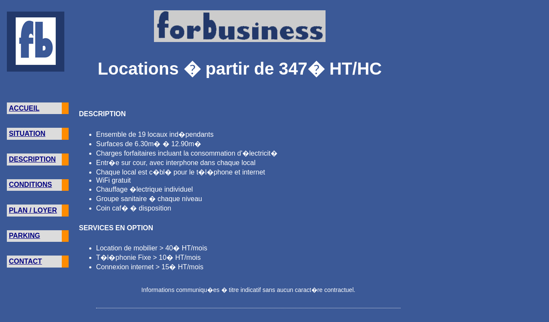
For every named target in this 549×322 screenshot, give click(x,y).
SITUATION (27, 133)
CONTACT (25, 261)
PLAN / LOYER (33, 210)
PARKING (24, 235)
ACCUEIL (24, 108)
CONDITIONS (30, 184)
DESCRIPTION (32, 159)
